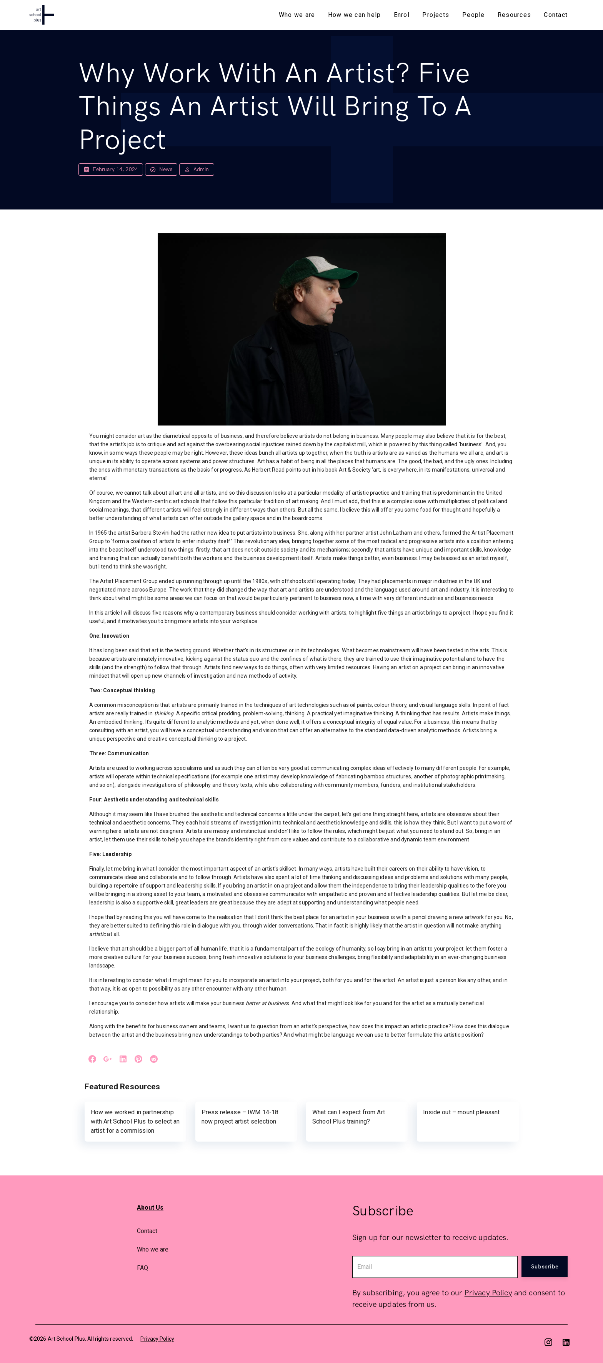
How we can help (354, 14)
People (473, 14)
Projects (435, 14)
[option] (240, 1231)
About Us (150, 1207)
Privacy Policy (488, 1293)
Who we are (297, 14)
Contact (556, 14)
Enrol (402, 14)
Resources (514, 14)
